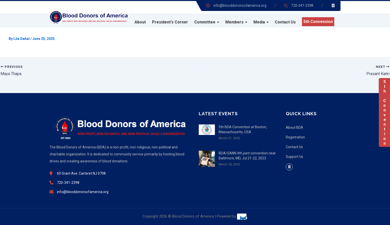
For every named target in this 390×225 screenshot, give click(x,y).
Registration (295, 137)
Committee (204, 22)
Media (259, 22)
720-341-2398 (302, 5)
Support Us (294, 157)
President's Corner (170, 22)
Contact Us (285, 22)
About (140, 22)
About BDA (294, 127)
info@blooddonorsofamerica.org (239, 5)
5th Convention (384, 112)
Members (234, 22)
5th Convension (318, 21)
